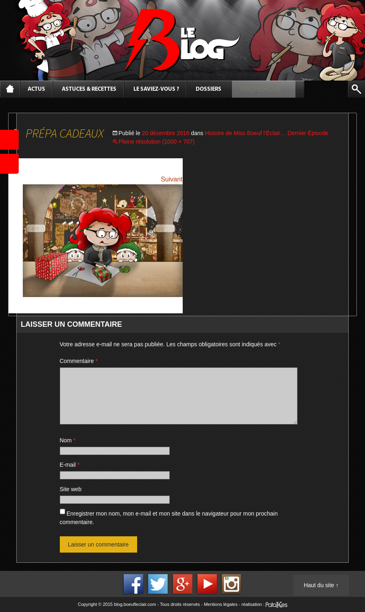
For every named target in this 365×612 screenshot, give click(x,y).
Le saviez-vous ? (156, 89)
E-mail (70, 464)
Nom (68, 440)
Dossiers (208, 89)
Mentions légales (221, 604)
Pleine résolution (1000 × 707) (156, 141)
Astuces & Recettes (89, 89)
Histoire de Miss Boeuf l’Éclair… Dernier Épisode (266, 133)
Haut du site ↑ (321, 585)
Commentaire (79, 361)
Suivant (171, 179)
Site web (71, 489)
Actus (36, 89)
